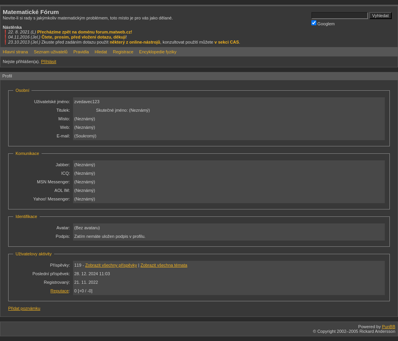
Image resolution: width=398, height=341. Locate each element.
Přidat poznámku (24, 308)
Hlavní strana (15, 51)
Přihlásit (48, 61)
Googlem (323, 23)
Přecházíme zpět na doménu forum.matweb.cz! (85, 32)
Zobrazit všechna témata (163, 265)
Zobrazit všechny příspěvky (111, 265)
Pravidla (81, 51)
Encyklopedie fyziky (157, 51)
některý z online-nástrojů (135, 42)
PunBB (388, 326)
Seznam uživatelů (51, 51)
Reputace (60, 290)
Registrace (123, 51)
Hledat (101, 51)
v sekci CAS (227, 42)
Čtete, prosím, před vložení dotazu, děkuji (84, 37)
